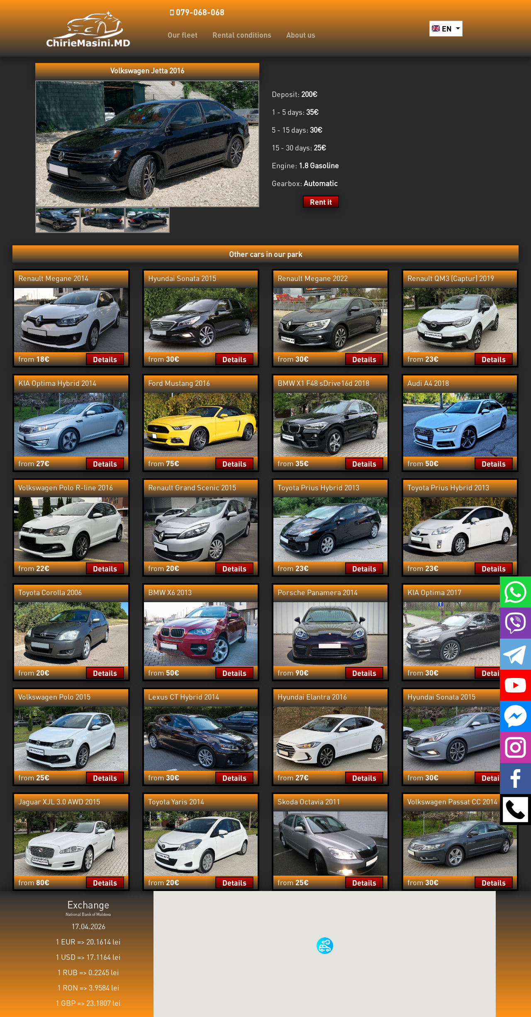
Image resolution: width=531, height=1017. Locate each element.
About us (300, 34)
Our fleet (182, 34)
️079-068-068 (197, 12)
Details (105, 359)
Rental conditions (241, 34)
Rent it (321, 201)
